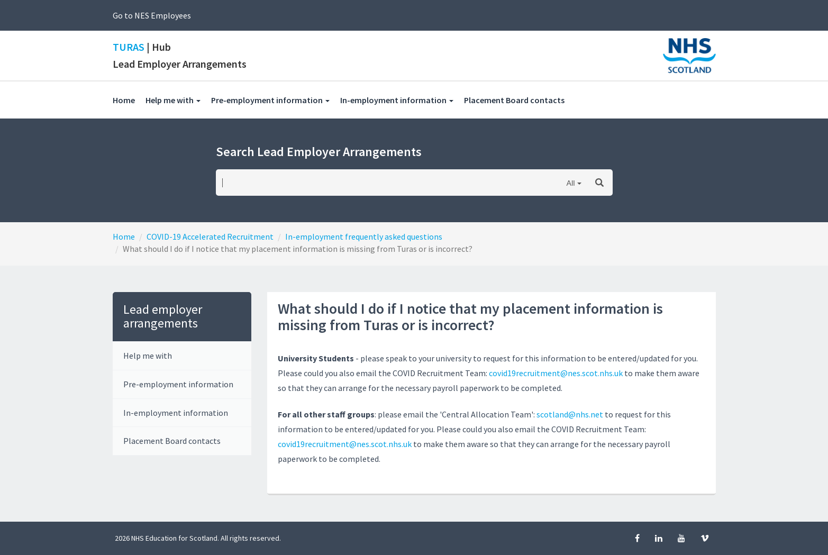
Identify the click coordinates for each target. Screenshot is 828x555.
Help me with (147, 355)
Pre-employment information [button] (270, 100)
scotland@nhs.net (569, 414)
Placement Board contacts (519, 99)
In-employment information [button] (396, 100)
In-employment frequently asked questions (363, 236)
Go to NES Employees (152, 15)
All (570, 182)
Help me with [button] (173, 100)
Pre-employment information (178, 384)
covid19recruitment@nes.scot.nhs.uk (556, 373)
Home (124, 100)
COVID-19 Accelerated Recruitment (210, 236)
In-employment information (175, 412)
